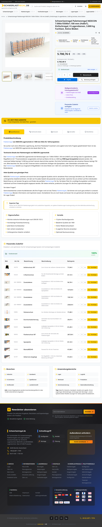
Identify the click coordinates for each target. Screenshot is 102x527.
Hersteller (72, 132)
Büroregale (40, 466)
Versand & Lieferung (28, 475)
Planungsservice (27, 469)
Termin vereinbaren (81, 442)
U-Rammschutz (29, 275)
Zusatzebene (28, 282)
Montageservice (26, 472)
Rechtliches (90, 132)
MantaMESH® (28, 349)
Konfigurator (70, 477)
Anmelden (89, 411)
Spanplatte (27, 327)
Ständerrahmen (86, 477)
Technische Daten (36, 132)
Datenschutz (89, 416)
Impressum (25, 493)
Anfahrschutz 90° (29, 267)
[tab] (51, 121)
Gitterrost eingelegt (30, 357)
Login (9, 466)
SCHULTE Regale (86, 475)
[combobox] (52, 6)
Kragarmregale (41, 475)
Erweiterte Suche (12, 477)
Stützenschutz (28, 312)
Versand (55, 132)
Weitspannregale (42, 472)
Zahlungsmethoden (41, 495)
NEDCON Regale (86, 472)
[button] (7, 76)
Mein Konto (10, 472)
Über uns (10, 469)
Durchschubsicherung (31, 320)
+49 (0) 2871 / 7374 (96, 1)
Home (3, 16)
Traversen (85, 480)
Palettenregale (15, 177)
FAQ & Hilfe (25, 466)
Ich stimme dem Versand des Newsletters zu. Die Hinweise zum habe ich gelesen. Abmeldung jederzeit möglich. (73, 416)
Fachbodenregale (42, 477)
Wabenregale (41, 469)
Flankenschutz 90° (30, 335)
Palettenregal (8, 142)
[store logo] (15, 5)
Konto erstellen (11, 475)
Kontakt (54, 472)
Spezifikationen (15, 132)
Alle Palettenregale (87, 469)
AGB (10, 493)
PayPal (69, 79)
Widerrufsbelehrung (15, 495)
